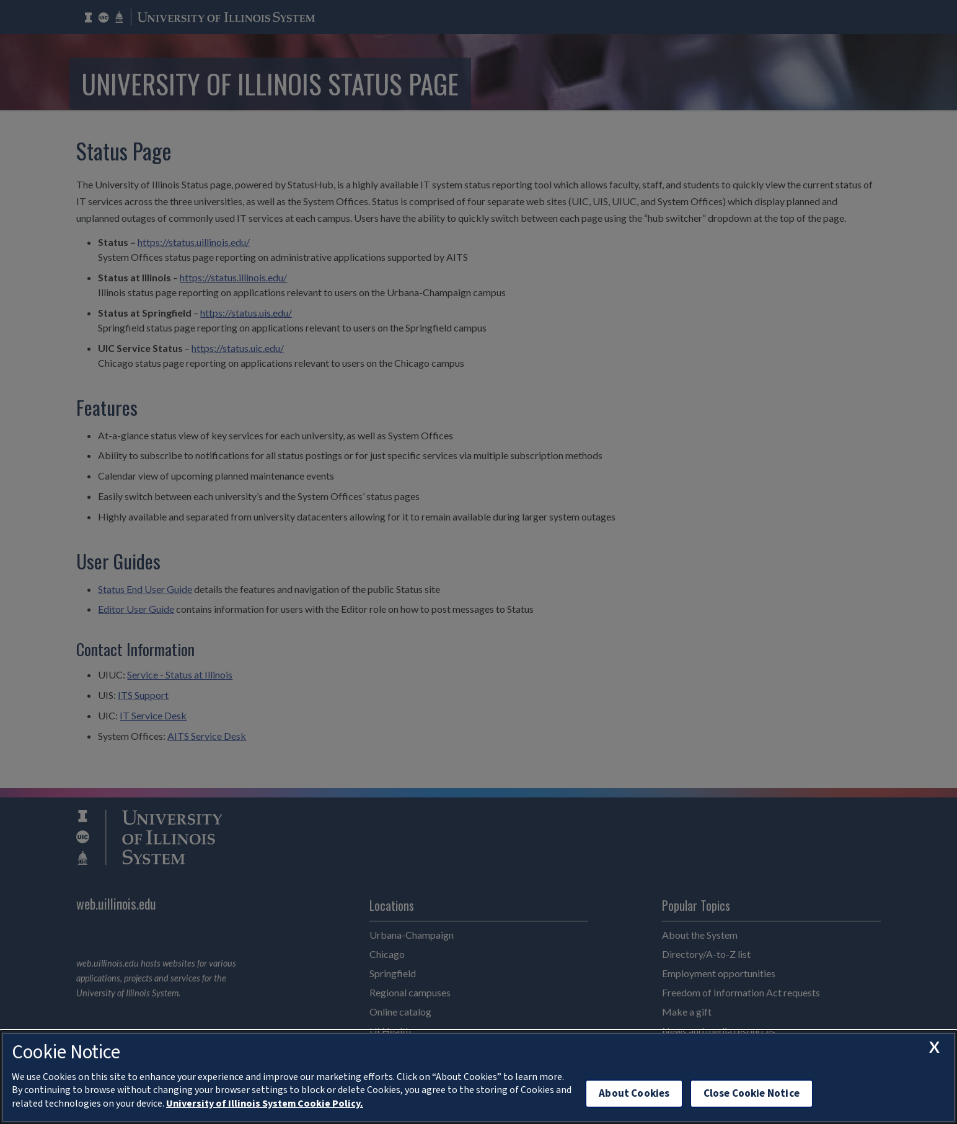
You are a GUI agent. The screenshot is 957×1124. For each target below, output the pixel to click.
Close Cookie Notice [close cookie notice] (751, 1093)
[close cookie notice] (934, 1047)
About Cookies (634, 1093)
